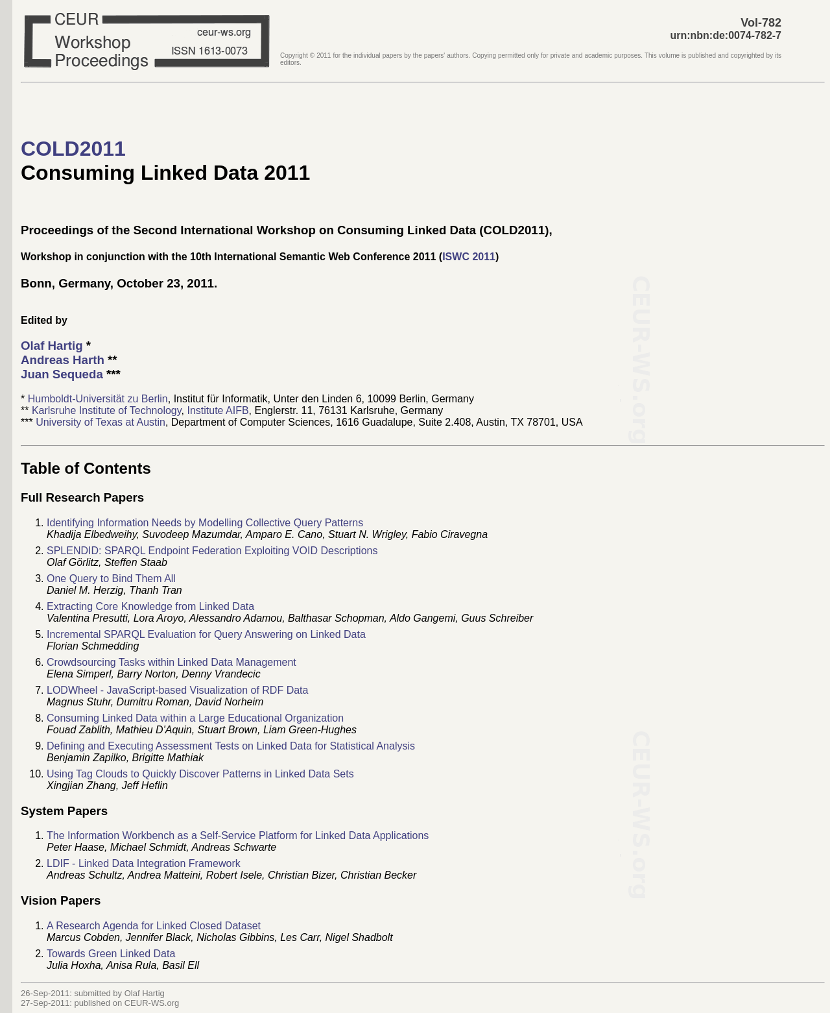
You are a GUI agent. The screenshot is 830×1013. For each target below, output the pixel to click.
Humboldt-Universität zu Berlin (98, 398)
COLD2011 (73, 148)
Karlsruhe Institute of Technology (107, 410)
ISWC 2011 (468, 256)
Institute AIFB (217, 410)
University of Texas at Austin (100, 422)
